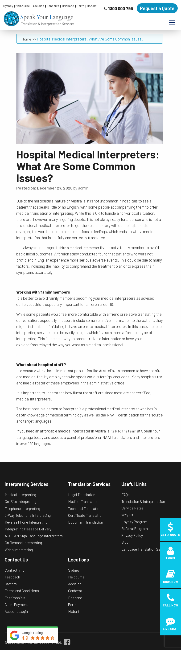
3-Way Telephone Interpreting (28, 515)
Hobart (92, 6)
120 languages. (40, 443)
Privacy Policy (132, 535)
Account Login (16, 611)
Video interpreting (19, 549)
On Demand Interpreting (23, 542)
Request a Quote (157, 8)
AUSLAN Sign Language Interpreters (34, 535)
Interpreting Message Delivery (28, 529)
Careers (11, 583)
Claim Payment (16, 604)
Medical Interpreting (20, 494)
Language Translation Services (145, 549)
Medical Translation (83, 501)
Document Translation (85, 522)
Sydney (8, 6)
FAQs (125, 494)
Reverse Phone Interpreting (26, 522)
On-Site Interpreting (20, 501)
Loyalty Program (134, 521)
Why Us (127, 515)
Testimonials (15, 597)
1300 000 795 (120, 8)
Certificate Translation (85, 515)
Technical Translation (84, 508)
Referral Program (134, 528)
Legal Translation (81, 494)
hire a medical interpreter (79, 247)
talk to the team (123, 431)
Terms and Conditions (22, 590)
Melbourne (23, 6)
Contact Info (15, 570)
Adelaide (38, 6)
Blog (124, 542)
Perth (80, 6)
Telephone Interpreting (22, 508)
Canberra (53, 6)
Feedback (12, 577)
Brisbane (68, 6)
